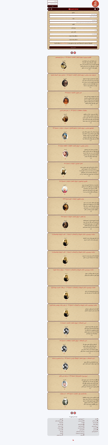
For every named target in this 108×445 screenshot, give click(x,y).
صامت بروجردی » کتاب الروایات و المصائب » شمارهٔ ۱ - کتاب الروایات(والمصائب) (54, 234)
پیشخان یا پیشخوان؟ (61, 433)
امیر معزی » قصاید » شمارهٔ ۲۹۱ (54, 93)
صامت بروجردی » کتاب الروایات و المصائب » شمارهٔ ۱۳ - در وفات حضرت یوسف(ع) (54, 288)
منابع (42, 431)
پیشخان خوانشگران (61, 431)
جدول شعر (76, 422)
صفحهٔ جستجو (44, 43)
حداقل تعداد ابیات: (54, 36)
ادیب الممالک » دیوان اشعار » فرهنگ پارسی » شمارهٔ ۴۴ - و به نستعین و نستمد (54, 358)
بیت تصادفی (76, 421)
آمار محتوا (41, 426)
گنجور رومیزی (62, 421)
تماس (42, 433)
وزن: (54, 18)
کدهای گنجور (62, 419)
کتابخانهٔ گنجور (62, 424)
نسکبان (63, 435)
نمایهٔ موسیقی (76, 426)
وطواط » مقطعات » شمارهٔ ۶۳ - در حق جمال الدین (54, 110)
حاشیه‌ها (76, 428)
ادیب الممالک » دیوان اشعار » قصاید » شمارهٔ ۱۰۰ (54, 323)
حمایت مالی (41, 424)
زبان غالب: (54, 28)
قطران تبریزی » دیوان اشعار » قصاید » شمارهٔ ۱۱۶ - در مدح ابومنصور (54, 57)
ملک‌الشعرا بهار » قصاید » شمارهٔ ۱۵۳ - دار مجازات (54, 394)
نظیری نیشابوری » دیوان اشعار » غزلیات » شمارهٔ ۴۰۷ (54, 181)
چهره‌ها (42, 422)
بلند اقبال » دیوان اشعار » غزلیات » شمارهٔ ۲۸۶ (54, 217)
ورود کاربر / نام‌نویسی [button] (54, 9)
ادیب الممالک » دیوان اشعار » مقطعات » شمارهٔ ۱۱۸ (54, 341)
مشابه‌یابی (76, 430)
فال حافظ (76, 424)
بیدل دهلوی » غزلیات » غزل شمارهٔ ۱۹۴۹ (54, 199)
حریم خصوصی (40, 435)
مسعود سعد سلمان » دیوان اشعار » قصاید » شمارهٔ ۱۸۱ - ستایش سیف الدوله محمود (54, 75)
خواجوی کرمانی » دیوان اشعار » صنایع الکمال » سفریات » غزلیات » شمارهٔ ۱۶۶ (54, 128)
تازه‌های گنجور (76, 431)
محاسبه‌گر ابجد (62, 428)
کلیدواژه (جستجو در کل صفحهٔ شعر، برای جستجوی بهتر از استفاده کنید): (54, 43)
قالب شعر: (54, 32)
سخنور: (54, 13)
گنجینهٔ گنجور (62, 426)
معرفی (42, 419)
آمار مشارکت (41, 428)
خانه (77, 419)
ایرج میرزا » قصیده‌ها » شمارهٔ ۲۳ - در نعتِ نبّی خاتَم (54, 376)
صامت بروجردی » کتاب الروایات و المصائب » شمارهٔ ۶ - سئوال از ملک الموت (54, 270)
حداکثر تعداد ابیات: (54, 40)
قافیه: (54, 24)
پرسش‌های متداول (40, 421)
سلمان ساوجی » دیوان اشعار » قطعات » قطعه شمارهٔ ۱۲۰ (54, 146)
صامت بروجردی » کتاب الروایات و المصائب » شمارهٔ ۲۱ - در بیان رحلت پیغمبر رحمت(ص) (54, 305)
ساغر (63, 422)
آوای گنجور (62, 430)
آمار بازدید (41, 430)
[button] (78, 9)
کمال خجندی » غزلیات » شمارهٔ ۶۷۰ (54, 164)
